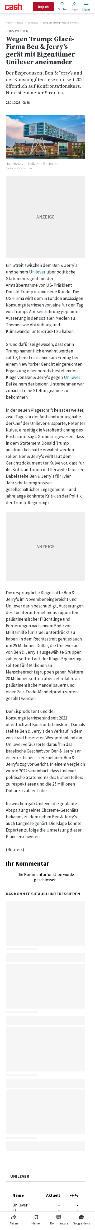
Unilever (37, 272)
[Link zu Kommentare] (59, 1218)
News (20, 22)
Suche (62, 6)
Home (9, 22)
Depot (43, 6)
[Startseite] (13, 6)
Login (74, 6)
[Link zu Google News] (81, 1218)
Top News (33, 22)
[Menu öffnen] (85, 7)
